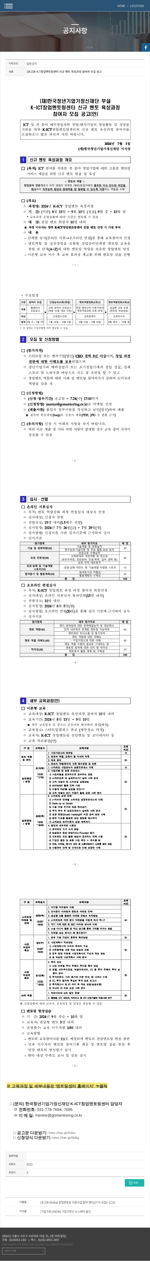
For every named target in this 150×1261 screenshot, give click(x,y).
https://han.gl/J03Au (62, 1133)
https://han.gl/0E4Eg (65, 1137)
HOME (121, 6)
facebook (146, 47)
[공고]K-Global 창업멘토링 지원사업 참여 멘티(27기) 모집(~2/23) (77, 1202)
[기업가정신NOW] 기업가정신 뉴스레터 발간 (65, 1211)
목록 (135, 1183)
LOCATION (137, 6)
